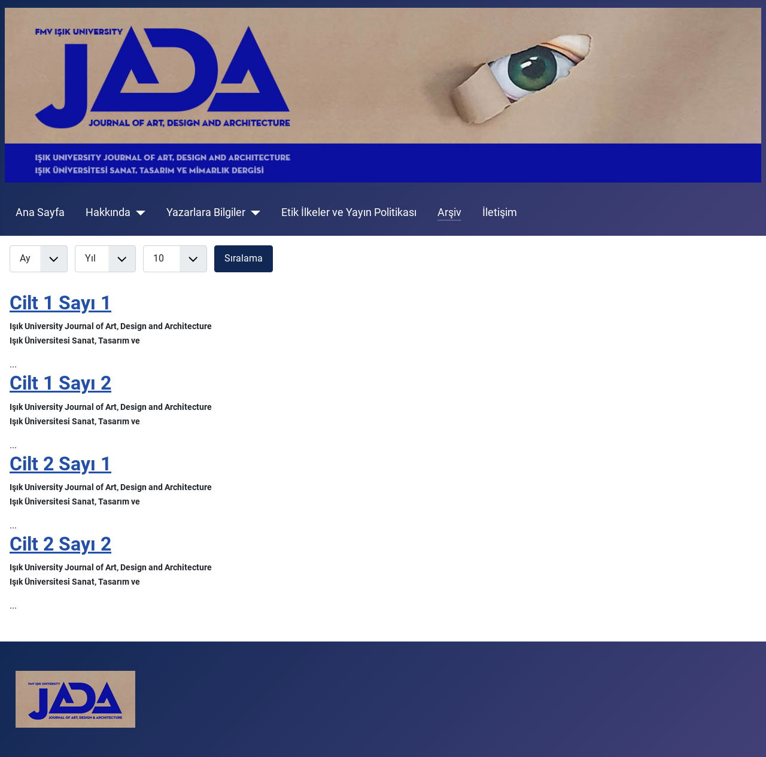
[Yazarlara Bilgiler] (252, 212)
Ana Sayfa (40, 212)
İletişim (499, 212)
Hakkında (108, 212)
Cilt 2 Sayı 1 (60, 463)
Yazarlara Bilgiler (205, 212)
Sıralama (243, 258)
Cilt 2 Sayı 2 (60, 544)
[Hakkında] (137, 212)
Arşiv (449, 212)
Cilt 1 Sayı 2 (60, 383)
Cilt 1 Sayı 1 (60, 302)
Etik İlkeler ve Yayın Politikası (349, 212)
